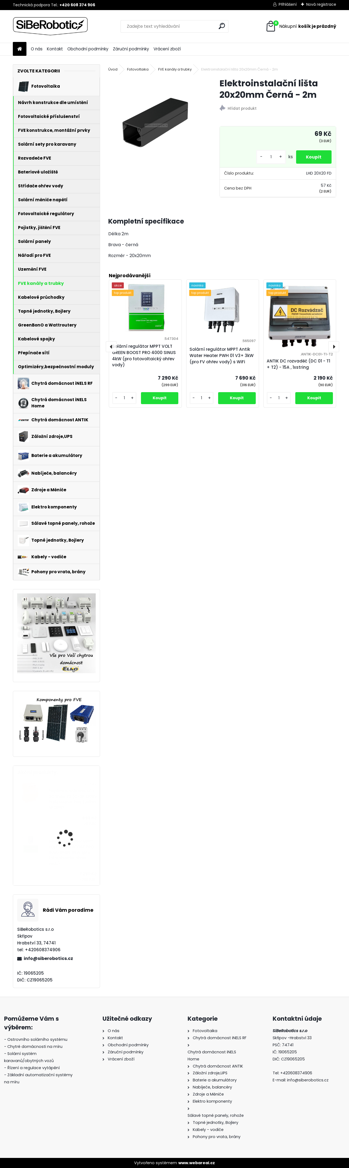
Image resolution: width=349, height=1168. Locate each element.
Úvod (113, 69)
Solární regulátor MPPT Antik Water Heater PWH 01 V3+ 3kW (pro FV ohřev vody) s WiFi (221, 355)
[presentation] (111, 346)
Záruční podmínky (131, 49)
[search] (222, 26)
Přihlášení (288, 4)
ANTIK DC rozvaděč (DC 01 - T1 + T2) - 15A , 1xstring (298, 364)
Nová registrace (321, 4)
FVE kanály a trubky (175, 69)
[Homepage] (19, 49)
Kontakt (55, 49)
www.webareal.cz (196, 1163)
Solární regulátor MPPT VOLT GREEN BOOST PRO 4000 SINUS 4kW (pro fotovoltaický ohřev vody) (71, 852)
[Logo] (50, 26)
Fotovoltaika (138, 69)
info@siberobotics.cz (48, 958)
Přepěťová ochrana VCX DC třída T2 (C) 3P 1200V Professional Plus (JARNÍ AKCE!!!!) (73, 799)
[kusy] (269, 157)
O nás (37, 49)
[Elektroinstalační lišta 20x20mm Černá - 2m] (155, 124)
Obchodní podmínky (88, 49)
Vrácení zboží (167, 49)
